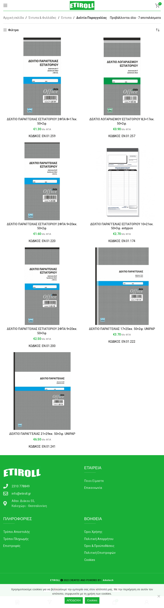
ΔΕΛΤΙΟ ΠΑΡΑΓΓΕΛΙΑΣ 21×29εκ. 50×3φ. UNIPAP (42, 433)
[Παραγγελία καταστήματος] (157, 30)
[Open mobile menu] (5, 5)
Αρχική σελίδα (13, 17)
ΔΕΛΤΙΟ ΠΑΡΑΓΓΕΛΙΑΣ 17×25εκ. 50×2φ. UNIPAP (122, 329)
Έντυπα (66, 17)
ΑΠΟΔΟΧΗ (74, 600)
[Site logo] (82, 5)
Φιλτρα (13, 30)
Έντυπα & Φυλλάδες (42, 17)
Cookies (92, 600)
